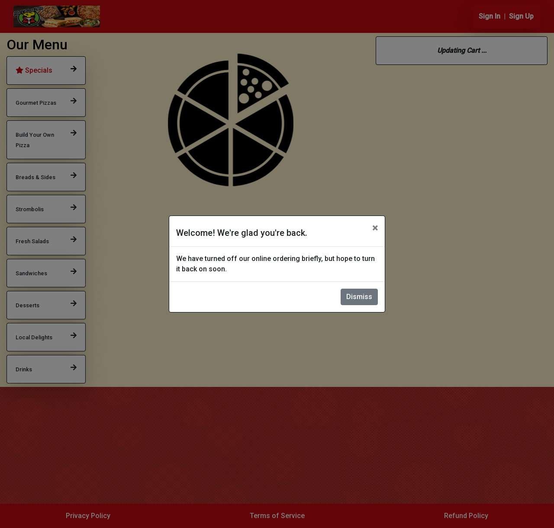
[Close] (375, 228)
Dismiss (359, 297)
